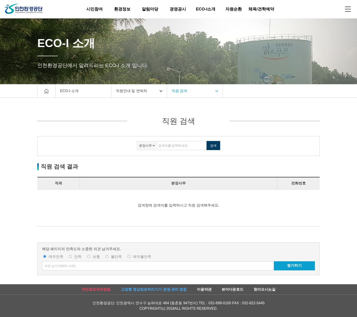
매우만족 (56, 257)
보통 (96, 257)
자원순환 (233, 9)
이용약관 (204, 289)
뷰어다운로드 (232, 289)
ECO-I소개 (205, 9)
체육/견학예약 (261, 9)
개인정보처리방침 (96, 289)
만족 (78, 257)
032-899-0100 (219, 303)
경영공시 (178, 9)
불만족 (116, 257)
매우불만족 (142, 257)
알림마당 (150, 9)
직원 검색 (179, 91)
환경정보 (122, 9)
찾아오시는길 (264, 289)
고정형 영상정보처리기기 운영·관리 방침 (154, 289)
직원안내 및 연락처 (131, 91)
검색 (213, 145)
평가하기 (294, 265)
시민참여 (94, 9)
